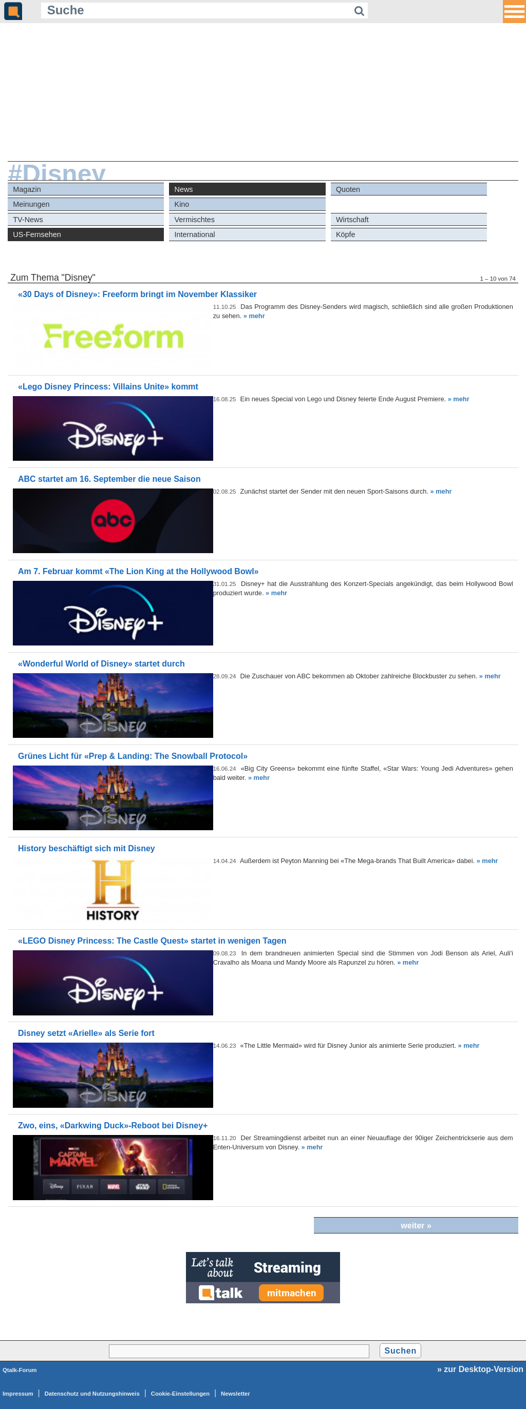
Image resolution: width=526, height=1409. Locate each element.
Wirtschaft (352, 220)
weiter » (416, 1225)
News (184, 189)
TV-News (28, 220)
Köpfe (345, 234)
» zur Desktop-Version (480, 1369)
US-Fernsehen (37, 234)
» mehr (254, 316)
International (195, 234)
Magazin (27, 189)
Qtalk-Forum (20, 1370)
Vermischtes (195, 220)
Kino (182, 204)
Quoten (348, 189)
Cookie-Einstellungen (180, 1394)
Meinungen (31, 204)
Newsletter (235, 1394)
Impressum (18, 1394)
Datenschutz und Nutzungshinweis (92, 1394)
